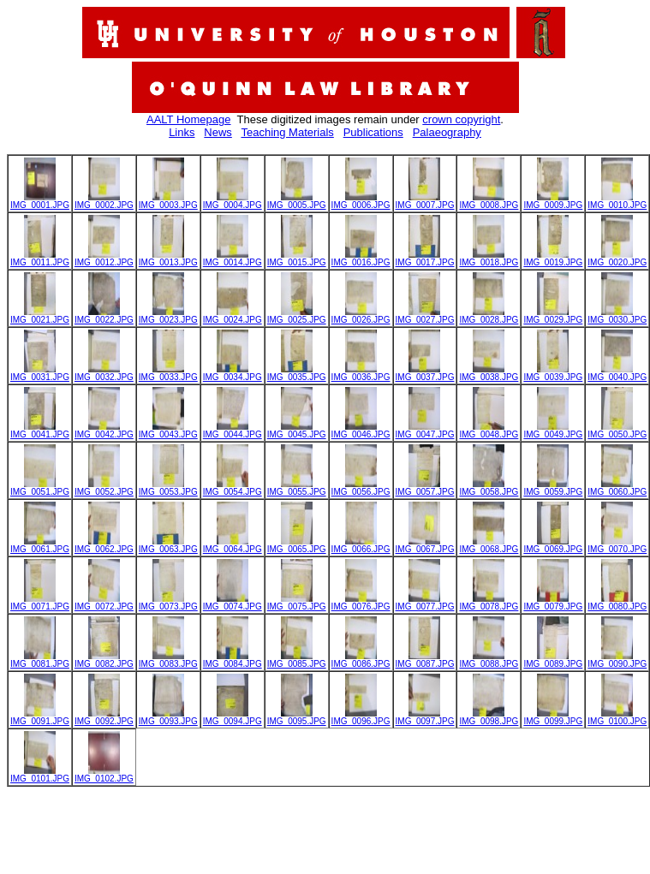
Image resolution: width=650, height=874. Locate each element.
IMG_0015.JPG (296, 258)
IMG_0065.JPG (296, 545)
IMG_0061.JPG (39, 545)
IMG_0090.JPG (617, 660)
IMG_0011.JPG (39, 258)
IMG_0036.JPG (361, 373)
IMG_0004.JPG (232, 201)
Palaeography (447, 132)
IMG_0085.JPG (296, 660)
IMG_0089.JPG (552, 660)
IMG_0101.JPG (39, 774)
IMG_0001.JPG (39, 201)
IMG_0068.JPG (488, 545)
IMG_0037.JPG (425, 373)
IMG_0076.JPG (361, 602)
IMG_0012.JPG (104, 258)
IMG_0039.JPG (552, 373)
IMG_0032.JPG (104, 373)
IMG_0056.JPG (361, 487)
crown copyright (461, 119)
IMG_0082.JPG (104, 660)
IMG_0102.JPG (104, 774)
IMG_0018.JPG (488, 258)
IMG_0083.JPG (168, 660)
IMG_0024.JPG (232, 315)
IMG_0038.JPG (488, 373)
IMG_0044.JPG (232, 430)
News (218, 132)
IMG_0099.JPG (552, 717)
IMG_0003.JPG (168, 201)
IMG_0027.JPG (425, 315)
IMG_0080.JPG (617, 602)
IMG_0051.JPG (39, 487)
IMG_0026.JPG (361, 315)
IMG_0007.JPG (425, 201)
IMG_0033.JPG (168, 373)
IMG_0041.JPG (39, 430)
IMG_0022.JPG (104, 315)
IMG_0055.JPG (296, 487)
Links (181, 132)
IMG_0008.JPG (488, 201)
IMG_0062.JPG (104, 545)
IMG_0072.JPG (104, 602)
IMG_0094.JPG (232, 717)
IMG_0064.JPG (232, 545)
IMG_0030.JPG (617, 315)
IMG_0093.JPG (168, 717)
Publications (373, 132)
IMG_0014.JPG (232, 258)
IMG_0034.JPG (232, 373)
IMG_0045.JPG (296, 430)
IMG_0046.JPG (361, 430)
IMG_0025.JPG (296, 315)
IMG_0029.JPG (552, 315)
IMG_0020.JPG (617, 258)
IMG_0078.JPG (488, 602)
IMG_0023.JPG (168, 315)
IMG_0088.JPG (488, 660)
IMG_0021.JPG (39, 315)
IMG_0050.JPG (617, 430)
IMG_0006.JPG (361, 201)
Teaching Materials (287, 132)
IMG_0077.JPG (425, 602)
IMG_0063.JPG (168, 545)
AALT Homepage (188, 119)
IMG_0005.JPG (296, 201)
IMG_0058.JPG (488, 487)
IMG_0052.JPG (104, 487)
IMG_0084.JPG (232, 660)
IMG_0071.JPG (39, 602)
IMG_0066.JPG (361, 545)
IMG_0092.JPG (104, 717)
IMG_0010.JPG (617, 201)
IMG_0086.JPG (361, 660)
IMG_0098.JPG (488, 717)
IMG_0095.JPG (296, 717)
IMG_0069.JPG (552, 545)
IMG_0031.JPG (39, 373)
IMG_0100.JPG (617, 717)
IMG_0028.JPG (488, 315)
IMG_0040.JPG (617, 373)
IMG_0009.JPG (552, 201)
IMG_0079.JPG (552, 602)
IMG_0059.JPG (552, 487)
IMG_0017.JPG (425, 258)
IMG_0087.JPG (425, 660)
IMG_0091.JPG (39, 717)
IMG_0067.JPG (425, 545)
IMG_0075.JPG (296, 602)
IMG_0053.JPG (168, 487)
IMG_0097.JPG (425, 717)
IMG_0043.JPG (168, 430)
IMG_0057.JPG (425, 487)
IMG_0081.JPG (39, 660)
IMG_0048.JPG (488, 430)
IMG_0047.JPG (425, 430)
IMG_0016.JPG (361, 258)
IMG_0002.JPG (104, 201)
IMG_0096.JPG (361, 717)
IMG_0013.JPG (168, 258)
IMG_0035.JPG (296, 373)
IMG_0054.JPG (232, 487)
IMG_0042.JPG (104, 430)
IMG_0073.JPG (168, 602)
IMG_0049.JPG (552, 430)
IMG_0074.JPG (232, 602)
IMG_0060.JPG (617, 487)
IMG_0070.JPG (617, 545)
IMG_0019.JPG (552, 258)
